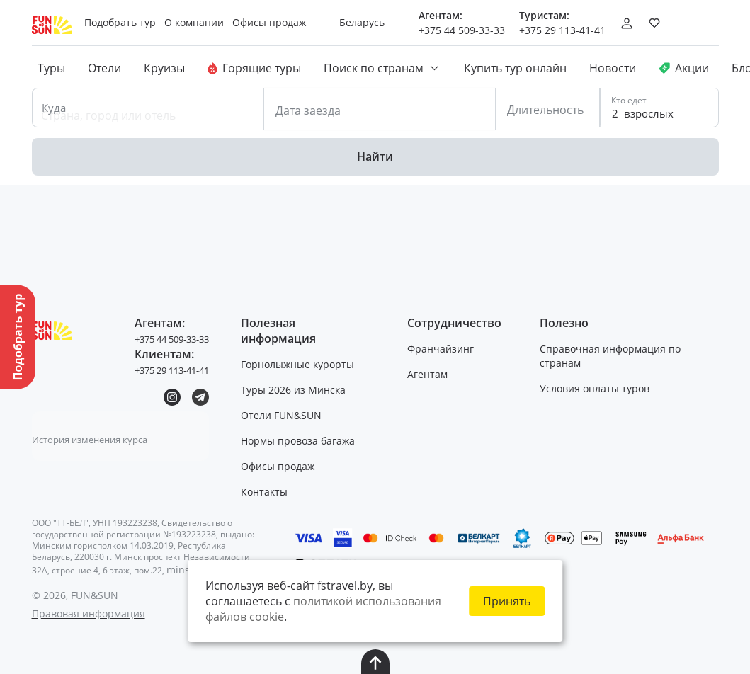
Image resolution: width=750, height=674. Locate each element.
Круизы (164, 68)
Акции (684, 68)
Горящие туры (254, 68)
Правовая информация (88, 610)
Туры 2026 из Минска (298, 386)
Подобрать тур (125, 22)
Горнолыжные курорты (303, 360)
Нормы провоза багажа (303, 437)
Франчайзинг (443, 345)
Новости (612, 68)
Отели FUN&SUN (286, 411)
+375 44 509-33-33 (462, 30)
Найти (375, 152)
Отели (104, 68)
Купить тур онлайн (515, 68)
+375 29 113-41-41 (562, 30)
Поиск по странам (382, 68)
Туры (51, 68)
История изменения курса (96, 435)
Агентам (430, 370)
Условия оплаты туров (597, 385)
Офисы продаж (283, 462)
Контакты (269, 488)
